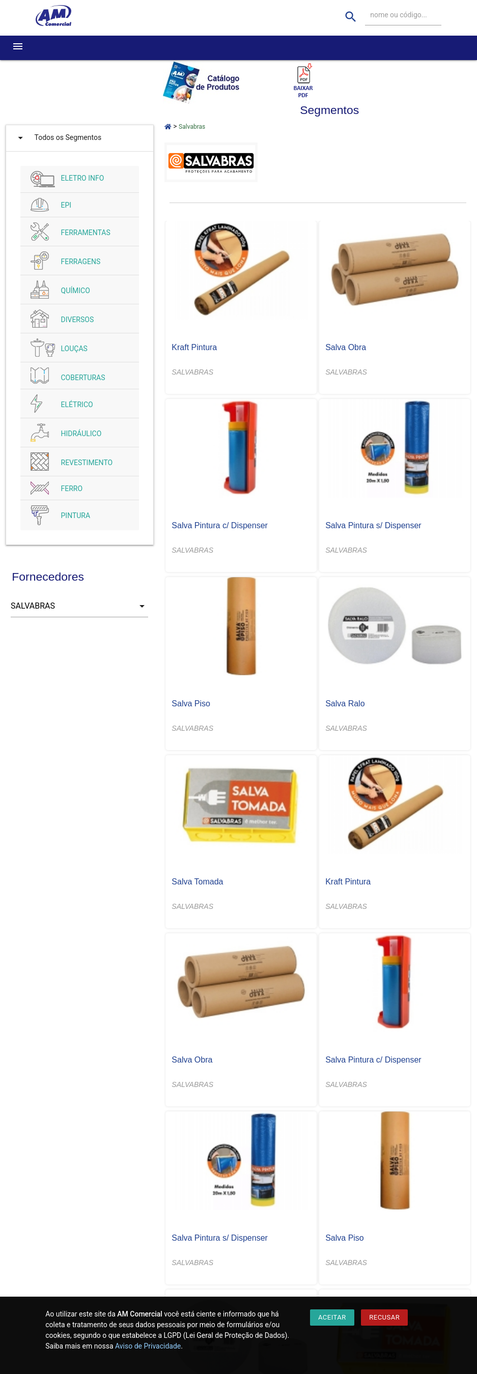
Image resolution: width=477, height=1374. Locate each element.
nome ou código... (398, 15)
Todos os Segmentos (57, 138)
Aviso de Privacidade (148, 1346)
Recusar (384, 1317)
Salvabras (192, 126)
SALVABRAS (192, 372)
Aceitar (332, 1317)
